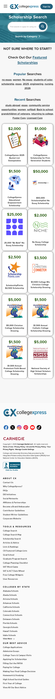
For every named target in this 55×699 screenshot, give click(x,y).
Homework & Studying (13, 675)
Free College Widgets (13, 575)
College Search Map (12, 534)
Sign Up (46, 6)
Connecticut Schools (12, 615)
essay (24, 105)
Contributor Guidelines (14, 510)
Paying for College (11, 667)
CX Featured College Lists (15, 551)
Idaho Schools (9, 635)
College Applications (12, 647)
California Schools (11, 607)
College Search (10, 531)
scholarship (7, 84)
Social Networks (10, 498)
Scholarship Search (12, 539)
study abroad (12, 105)
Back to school (45, 109)
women (22, 109)
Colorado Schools (11, 611)
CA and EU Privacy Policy (36, 446)
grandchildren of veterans (15, 114)
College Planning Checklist (15, 563)
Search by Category (26, 36)
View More (7, 638)
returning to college (42, 114)
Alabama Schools (10, 591)
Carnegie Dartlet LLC (25, 444)
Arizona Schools (10, 599)
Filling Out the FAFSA (13, 663)
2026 (27, 88)
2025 (26, 84)
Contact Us (8, 482)
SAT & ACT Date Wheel (13, 571)
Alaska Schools (10, 595)
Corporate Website (12, 518)
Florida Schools (10, 623)
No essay (27, 79)
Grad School (8, 555)
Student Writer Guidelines (15, 514)
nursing (49, 84)
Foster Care (19, 118)
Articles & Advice (11, 543)
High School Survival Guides (16, 679)
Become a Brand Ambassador (16, 506)
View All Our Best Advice (14, 687)
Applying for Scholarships (15, 659)
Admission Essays (11, 651)
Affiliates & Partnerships (14, 502)
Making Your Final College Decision (19, 671)
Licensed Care (35, 118)
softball (31, 109)
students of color (43, 79)
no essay (7, 79)
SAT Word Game (10, 567)
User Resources (10, 579)
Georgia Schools (10, 627)
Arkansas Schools (11, 603)
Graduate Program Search (15, 559)
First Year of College (12, 683)
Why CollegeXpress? (12, 486)
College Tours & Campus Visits (17, 655)
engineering (36, 84)
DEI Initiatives (9, 494)
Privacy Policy (19, 446)
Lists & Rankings (10, 547)
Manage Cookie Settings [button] (24, 449)
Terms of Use (8, 446)
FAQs (5, 490)
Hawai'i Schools (10, 631)
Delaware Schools (11, 619)
